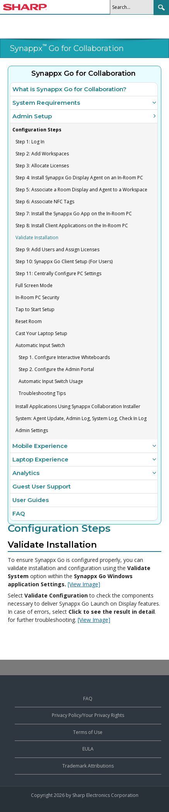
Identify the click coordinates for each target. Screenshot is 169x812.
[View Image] (84, 584)
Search (161, 7)
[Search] (133, 7)
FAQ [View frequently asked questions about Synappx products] (87, 698)
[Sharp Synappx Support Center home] (25, 8)
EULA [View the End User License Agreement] (88, 749)
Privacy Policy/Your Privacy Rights (88, 715)
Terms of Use (87, 732)
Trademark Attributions (88, 766)
